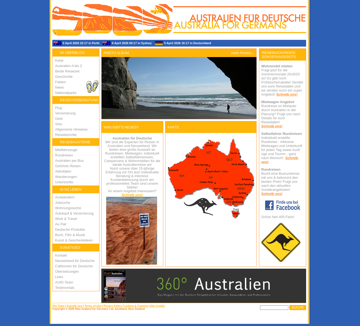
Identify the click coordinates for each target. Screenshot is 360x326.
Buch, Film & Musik (70, 235)
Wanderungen (66, 177)
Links (59, 277)
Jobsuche (62, 203)
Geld (59, 119)
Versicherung (65, 113)
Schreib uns (74, 305)
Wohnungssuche (68, 208)
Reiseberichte (66, 135)
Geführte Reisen (68, 166)
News (59, 87)
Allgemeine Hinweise (71, 129)
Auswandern (65, 197)
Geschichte (64, 77)
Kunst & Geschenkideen (74, 240)
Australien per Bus (69, 161)
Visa (58, 124)
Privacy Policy (112, 305)
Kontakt (61, 255)
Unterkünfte (64, 182)
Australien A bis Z (68, 66)
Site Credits (157, 305)
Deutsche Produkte (70, 229)
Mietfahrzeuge (66, 150)
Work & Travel (66, 219)
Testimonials (65, 288)
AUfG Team (64, 282)
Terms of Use (92, 305)
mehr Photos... (242, 53)
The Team (58, 305)
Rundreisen (64, 155)
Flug (58, 108)
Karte (59, 60)
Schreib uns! (132, 195)
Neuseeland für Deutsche (75, 261)
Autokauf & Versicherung (74, 213)
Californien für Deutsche (74, 266)
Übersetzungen (67, 271)
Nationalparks (66, 93)
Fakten (60, 82)
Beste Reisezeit (67, 71)
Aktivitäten (63, 171)
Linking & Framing (136, 305)
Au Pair (61, 224)
